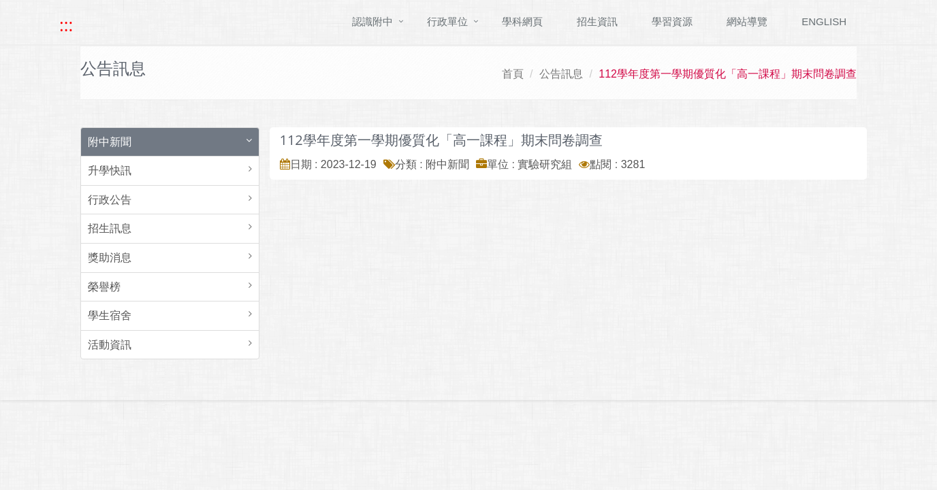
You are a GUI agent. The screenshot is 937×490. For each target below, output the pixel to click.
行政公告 (109, 200)
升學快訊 (109, 170)
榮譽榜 (104, 287)
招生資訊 (597, 21)
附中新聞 (109, 142)
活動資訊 (109, 344)
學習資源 (672, 21)
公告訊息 (561, 74)
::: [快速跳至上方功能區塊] (66, 25)
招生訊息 (109, 228)
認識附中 (372, 21)
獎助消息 (109, 257)
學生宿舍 (109, 315)
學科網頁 (522, 21)
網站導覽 (747, 21)
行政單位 (447, 21)
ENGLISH (823, 21)
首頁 (513, 74)
